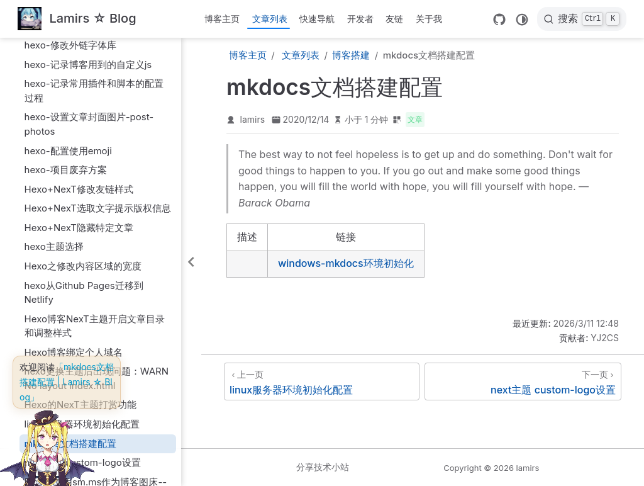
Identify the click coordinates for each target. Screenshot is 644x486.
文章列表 (269, 18)
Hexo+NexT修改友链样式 (79, 189)
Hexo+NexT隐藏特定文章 (79, 228)
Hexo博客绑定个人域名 (74, 352)
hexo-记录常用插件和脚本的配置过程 (94, 90)
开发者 (360, 18)
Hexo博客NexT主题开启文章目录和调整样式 (95, 326)
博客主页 (222, 18)
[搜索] (581, 19)
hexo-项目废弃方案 (66, 170)
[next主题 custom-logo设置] (523, 381)
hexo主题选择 (54, 246)
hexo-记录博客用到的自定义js (88, 65)
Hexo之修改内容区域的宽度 (83, 266)
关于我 (429, 18)
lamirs (252, 119)
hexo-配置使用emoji (68, 151)
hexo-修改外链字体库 (70, 45)
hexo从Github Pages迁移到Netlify (84, 293)
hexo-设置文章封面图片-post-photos (89, 124)
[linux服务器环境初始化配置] (321, 381)
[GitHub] (499, 19)
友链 (394, 18)
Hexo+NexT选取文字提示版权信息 (98, 208)
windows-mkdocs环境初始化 (346, 263)
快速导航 (317, 18)
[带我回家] (77, 19)
